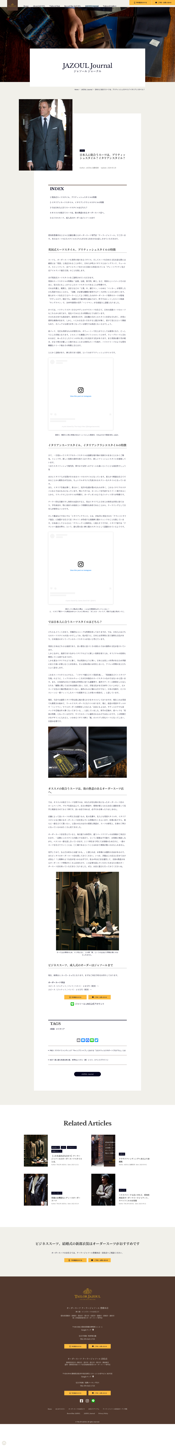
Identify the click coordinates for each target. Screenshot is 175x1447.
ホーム (33, 7)
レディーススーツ (56, 1201)
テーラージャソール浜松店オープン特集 (115, 1432)
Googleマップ (86, 1351)
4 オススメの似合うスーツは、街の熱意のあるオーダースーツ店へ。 (78, 220)
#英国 (52, 1037)
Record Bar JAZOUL (73, 1436)
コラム (82, 157)
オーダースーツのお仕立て (77, 1432)
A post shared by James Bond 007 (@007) (81, 608)
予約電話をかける (141, 2)
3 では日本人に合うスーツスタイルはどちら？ (69, 215)
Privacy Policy (103, 1436)
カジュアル (122, 1198)
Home (50, 1432)
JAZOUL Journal (87, 1082)
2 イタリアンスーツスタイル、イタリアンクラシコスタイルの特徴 (77, 209)
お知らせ (122, 1162)
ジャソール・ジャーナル (99, 7)
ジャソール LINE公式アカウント (87, 1012)
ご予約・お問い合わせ (164, 2)
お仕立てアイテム (117, 7)
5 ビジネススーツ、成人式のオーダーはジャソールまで (72, 225)
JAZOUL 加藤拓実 (92, 175)
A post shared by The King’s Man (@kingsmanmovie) (80, 434)
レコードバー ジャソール (80, 7)
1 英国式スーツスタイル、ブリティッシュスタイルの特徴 (73, 204)
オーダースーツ (62, 7)
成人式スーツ (55, 1156)
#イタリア (60, 1037)
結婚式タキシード (56, 1159)
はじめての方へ (46, 7)
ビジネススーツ (72, 1156)
